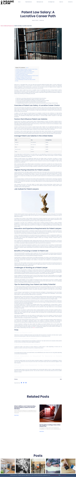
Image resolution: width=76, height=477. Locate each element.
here (34, 327)
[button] (21, 382)
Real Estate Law (29, 1)
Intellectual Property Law (9, 25)
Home (19, 1)
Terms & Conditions (54, 475)
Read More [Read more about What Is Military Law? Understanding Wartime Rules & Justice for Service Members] (16, 415)
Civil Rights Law (51, 1)
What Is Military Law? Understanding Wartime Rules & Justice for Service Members (24, 407)
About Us (61, 1)
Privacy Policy (63, 475)
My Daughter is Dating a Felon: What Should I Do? (50, 425)
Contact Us (70, 1)
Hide (27, 67)
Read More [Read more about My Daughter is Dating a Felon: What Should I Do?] (42, 431)
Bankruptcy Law (40, 1)
